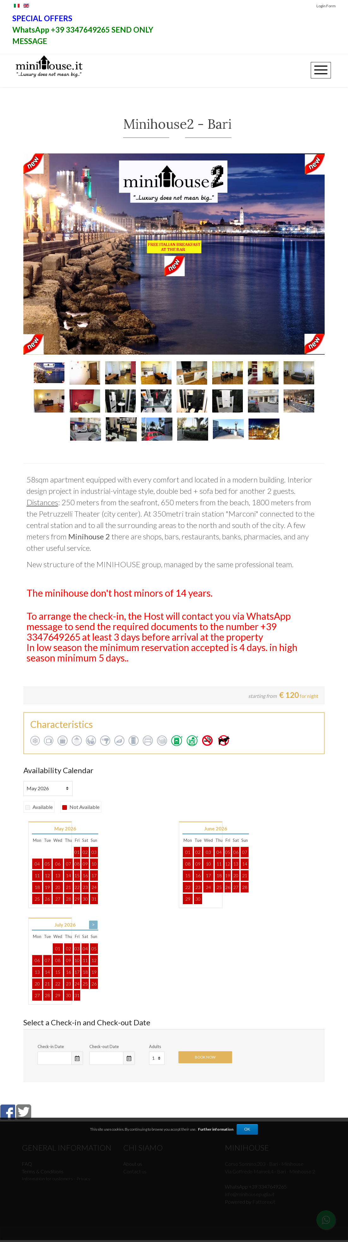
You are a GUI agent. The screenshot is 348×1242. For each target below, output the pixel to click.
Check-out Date (104, 1048)
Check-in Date (51, 1048)
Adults (155, 1048)
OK (247, 1129)
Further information (215, 1129)
